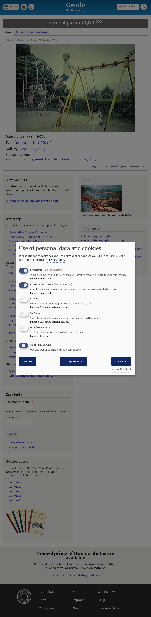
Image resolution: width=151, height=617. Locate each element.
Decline (27, 361)
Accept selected (74, 361)
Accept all (121, 361)
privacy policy (56, 259)
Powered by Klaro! (121, 369)
